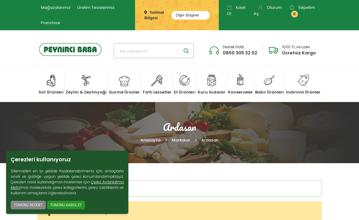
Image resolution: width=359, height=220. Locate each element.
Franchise (50, 23)
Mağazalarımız (56, 7)
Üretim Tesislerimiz (96, 7)
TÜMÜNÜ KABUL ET (66, 204)
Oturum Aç (268, 10)
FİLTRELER (60, 188)
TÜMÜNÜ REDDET (28, 204)
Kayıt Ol (236, 10)
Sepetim (302, 11)
